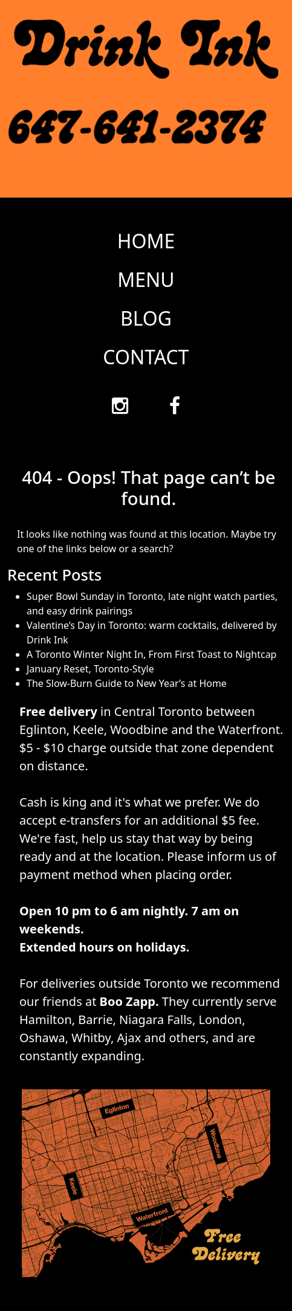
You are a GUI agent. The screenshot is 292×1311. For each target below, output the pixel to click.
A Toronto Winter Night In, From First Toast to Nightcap (151, 654)
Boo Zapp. (129, 1001)
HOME (146, 241)
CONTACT (146, 357)
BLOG (146, 318)
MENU (146, 279)
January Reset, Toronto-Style (90, 668)
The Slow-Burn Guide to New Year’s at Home (127, 683)
